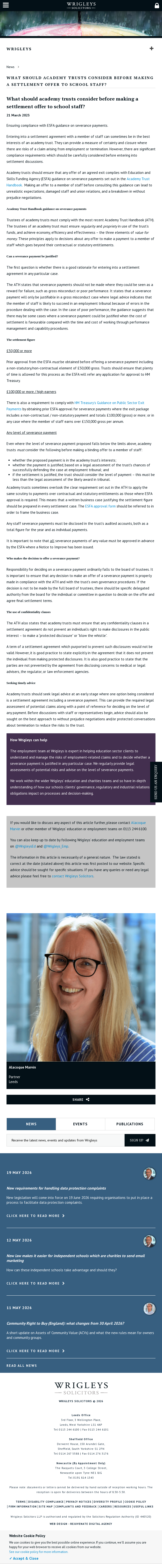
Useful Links (144, 1506)
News (10, 67)
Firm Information (23, 1506)
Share (78, 1099)
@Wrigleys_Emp (55, 846)
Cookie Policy (135, 1501)
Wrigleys (19, 48)
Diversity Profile (108, 1501)
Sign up (139, 1140)
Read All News (22, 1365)
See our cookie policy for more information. (38, 1552)
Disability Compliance (46, 1501)
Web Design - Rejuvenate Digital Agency (81, 1524)
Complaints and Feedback (76, 1506)
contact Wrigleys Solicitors (72, 876)
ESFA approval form (100, 506)
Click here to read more (33, 1216)
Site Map (46, 1506)
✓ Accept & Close (23, 1558)
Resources (122, 1506)
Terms (21, 1501)
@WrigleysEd (25, 846)
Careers (105, 1506)
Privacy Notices (79, 1501)
